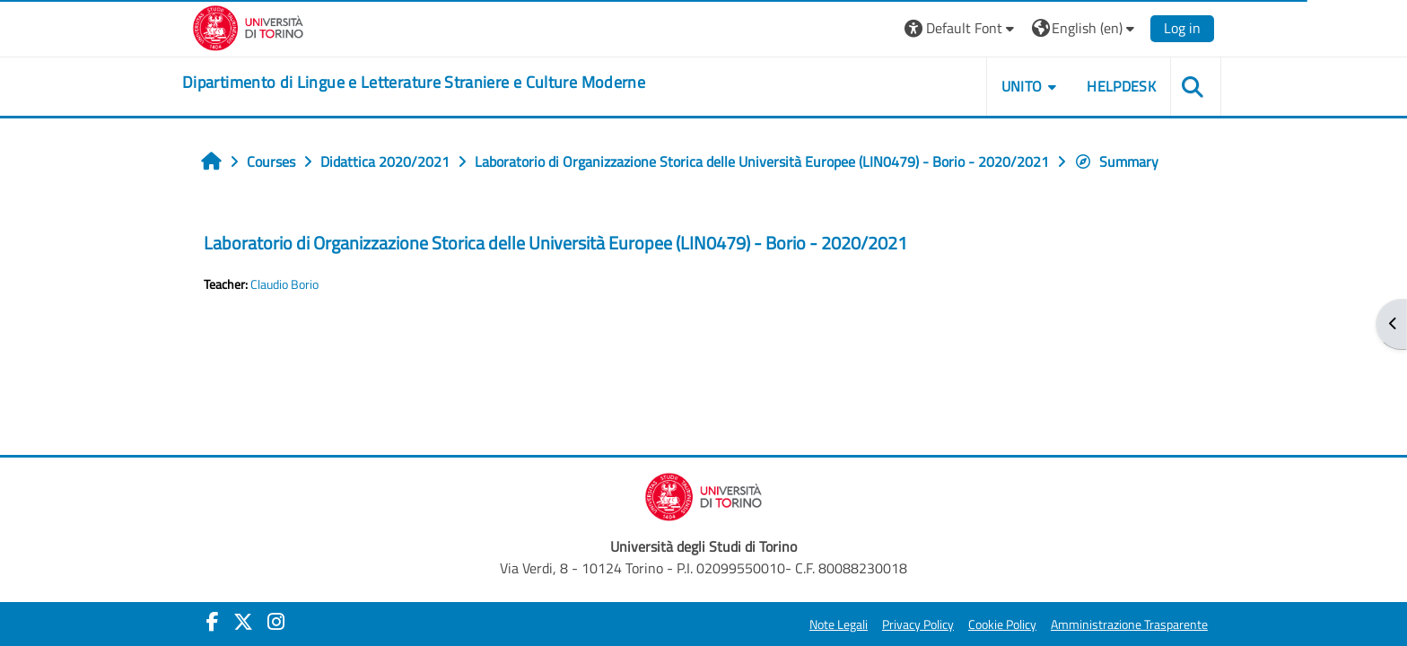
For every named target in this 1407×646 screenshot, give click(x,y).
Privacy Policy (918, 624)
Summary (1116, 161)
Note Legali (838, 624)
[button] (961, 28)
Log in (1182, 28)
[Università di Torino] (248, 26)
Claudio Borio (284, 284)
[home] (413, 82)
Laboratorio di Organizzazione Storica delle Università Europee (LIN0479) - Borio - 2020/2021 (555, 243)
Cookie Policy (1002, 624)
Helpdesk (1121, 86)
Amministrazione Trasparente (1129, 624)
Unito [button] (1022, 86)
